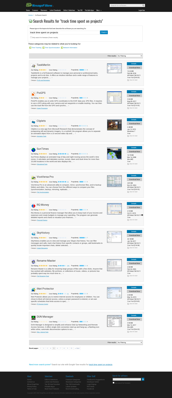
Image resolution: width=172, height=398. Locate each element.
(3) (68, 182)
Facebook (90, 389)
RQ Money (43, 204)
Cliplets (41, 120)
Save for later (133, 80)
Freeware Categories (73, 379)
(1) (68, 154)
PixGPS (41, 92)
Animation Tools (41, 136)
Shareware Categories (73, 382)
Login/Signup (91, 384)
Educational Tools (42, 164)
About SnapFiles (33, 384)
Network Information (70, 48)
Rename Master (46, 260)
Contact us (31, 382)
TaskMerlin (43, 64)
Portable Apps (50, 386)
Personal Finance (42, 220)
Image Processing (42, 108)
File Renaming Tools (43, 276)
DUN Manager (45, 316)
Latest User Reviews (52, 382)
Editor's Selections (51, 379)
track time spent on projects (100, 365)
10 (71, 348)
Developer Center (93, 382)
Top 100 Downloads (73, 384)
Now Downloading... (73, 389)
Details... (134, 64)
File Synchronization (43, 192)
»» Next (77, 348)
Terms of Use (31, 389)
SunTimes (43, 148)
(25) (68, 266)
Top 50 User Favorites (52, 384)
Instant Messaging (42, 248)
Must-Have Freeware (52, 389)
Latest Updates (71, 386)
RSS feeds (90, 386)
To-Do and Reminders (43, 80)
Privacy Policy (31, 386)
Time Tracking (36, 48)
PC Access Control (42, 304)
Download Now (134, 68)
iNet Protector (45, 288)
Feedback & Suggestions (96, 379)
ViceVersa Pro (45, 176)
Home (30, 15)
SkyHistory (43, 232)
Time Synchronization (52, 48)
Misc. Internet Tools (42, 332)
